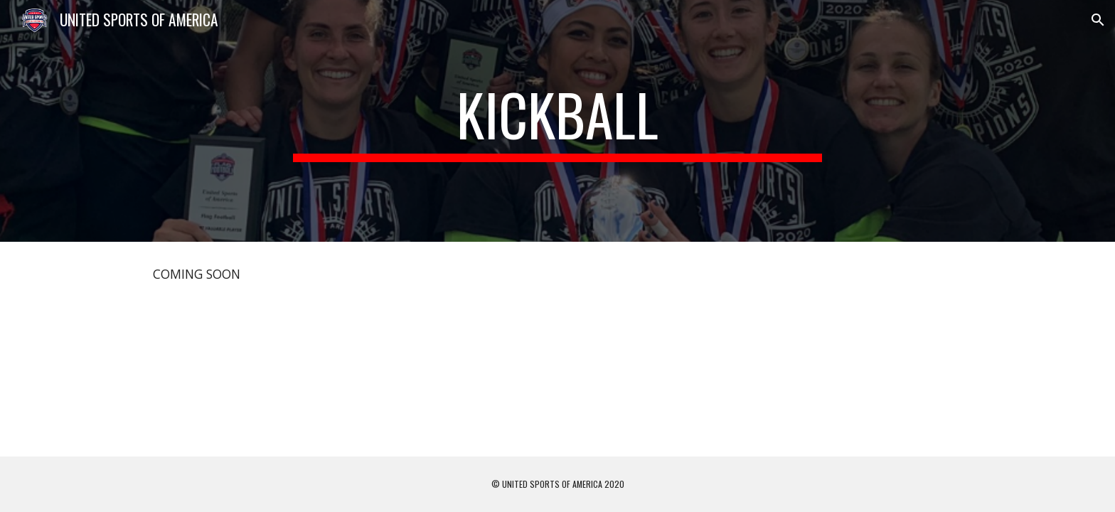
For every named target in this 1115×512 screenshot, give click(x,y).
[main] (557, 121)
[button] (1098, 20)
